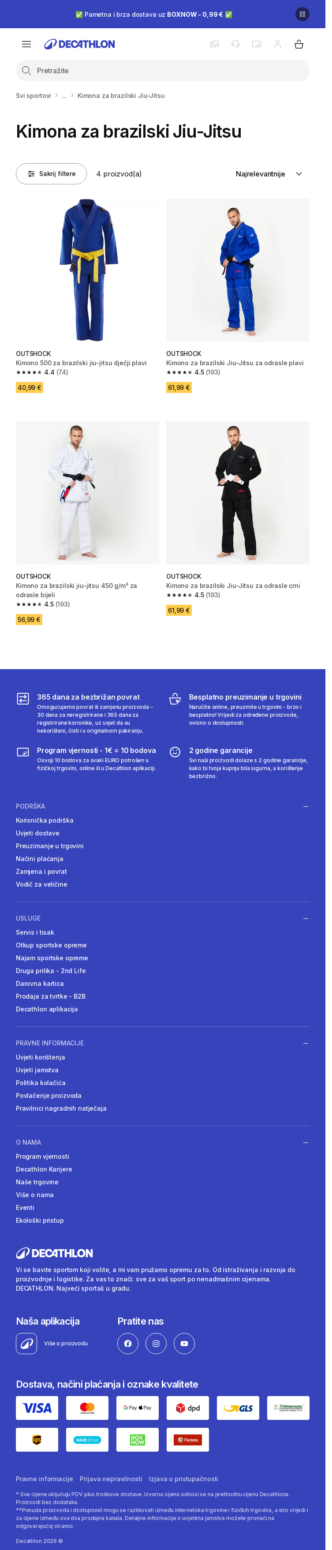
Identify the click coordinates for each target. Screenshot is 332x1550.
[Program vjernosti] (87, 762)
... (64, 95)
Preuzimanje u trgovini (50, 846)
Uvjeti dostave (38, 833)
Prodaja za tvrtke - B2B (51, 996)
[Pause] (302, 14)
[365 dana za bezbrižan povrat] (87, 713)
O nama (28, 1142)
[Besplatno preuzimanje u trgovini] (239, 713)
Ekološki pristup (40, 1220)
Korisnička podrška (44, 820)
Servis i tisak (35, 932)
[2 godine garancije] (239, 762)
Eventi (25, 1207)
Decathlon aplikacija (47, 1009)
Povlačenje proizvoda (49, 1095)
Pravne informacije (50, 1043)
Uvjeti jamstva (37, 1070)
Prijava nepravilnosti (111, 1479)
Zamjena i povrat (41, 871)
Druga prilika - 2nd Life (51, 970)
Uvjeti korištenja (40, 1057)
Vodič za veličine (41, 884)
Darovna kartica (40, 983)
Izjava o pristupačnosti (183, 1479)
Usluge (28, 918)
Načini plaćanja (39, 858)
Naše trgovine (37, 1182)
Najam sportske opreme (52, 958)
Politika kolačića (41, 1082)
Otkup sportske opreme (51, 945)
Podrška (30, 806)
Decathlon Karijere (44, 1169)
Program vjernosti (42, 1156)
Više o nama (34, 1194)
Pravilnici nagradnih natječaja (61, 1108)
